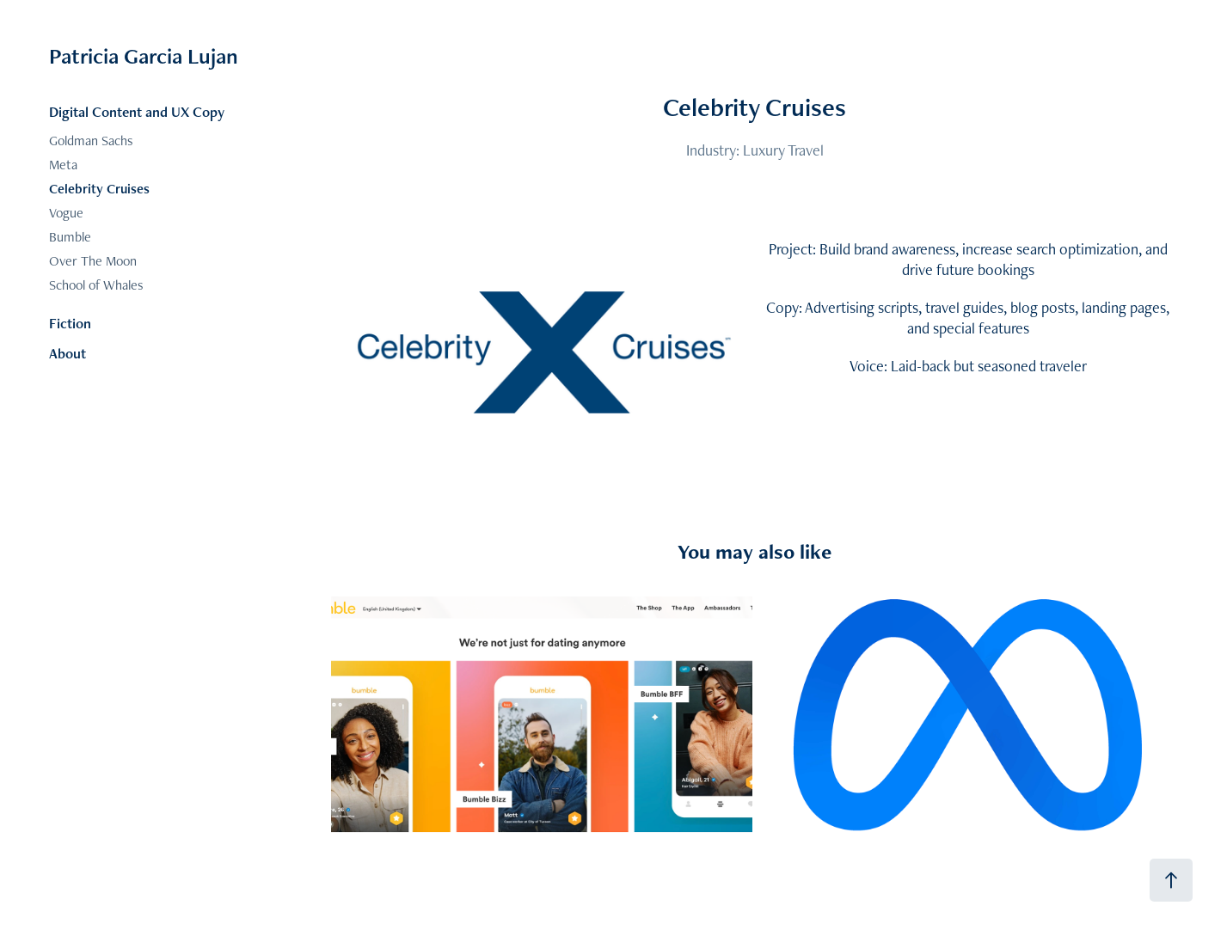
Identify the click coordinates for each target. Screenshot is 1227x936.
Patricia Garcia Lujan (143, 55)
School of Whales (96, 285)
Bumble (70, 237)
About (67, 353)
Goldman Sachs (91, 141)
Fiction (70, 323)
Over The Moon (93, 261)
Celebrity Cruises (99, 189)
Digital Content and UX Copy (136, 111)
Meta (63, 165)
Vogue (66, 213)
